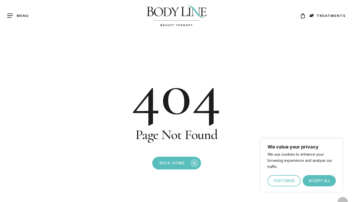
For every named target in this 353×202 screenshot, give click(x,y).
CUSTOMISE (284, 180)
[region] (302, 165)
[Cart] (301, 15)
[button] (18, 15)
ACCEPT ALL (319, 180)
